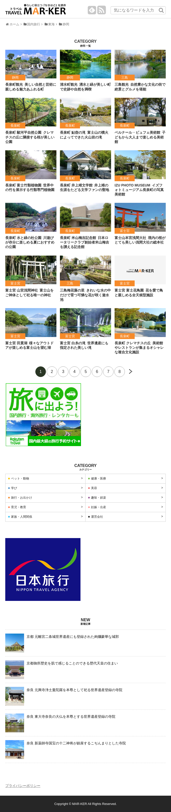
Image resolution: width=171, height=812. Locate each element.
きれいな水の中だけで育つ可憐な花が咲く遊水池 (85, 294)
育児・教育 (18, 507)
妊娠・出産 (98, 507)
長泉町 (15, 125)
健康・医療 (98, 478)
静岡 (15, 77)
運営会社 (97, 516)
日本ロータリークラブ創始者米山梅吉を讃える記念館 (84, 242)
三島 (124, 77)
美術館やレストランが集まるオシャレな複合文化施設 (139, 347)
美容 (94, 488)
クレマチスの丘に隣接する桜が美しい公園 (29, 137)
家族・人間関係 (21, 516)
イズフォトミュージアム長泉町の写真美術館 (139, 189)
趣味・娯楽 (98, 497)
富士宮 (125, 231)
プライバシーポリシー (22, 786)
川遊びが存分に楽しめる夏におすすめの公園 (29, 242)
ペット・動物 (20, 478)
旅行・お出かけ (21, 497)
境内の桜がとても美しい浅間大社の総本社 (140, 240)
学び (14, 488)
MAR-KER (79, 804)
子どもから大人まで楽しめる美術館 (140, 137)
